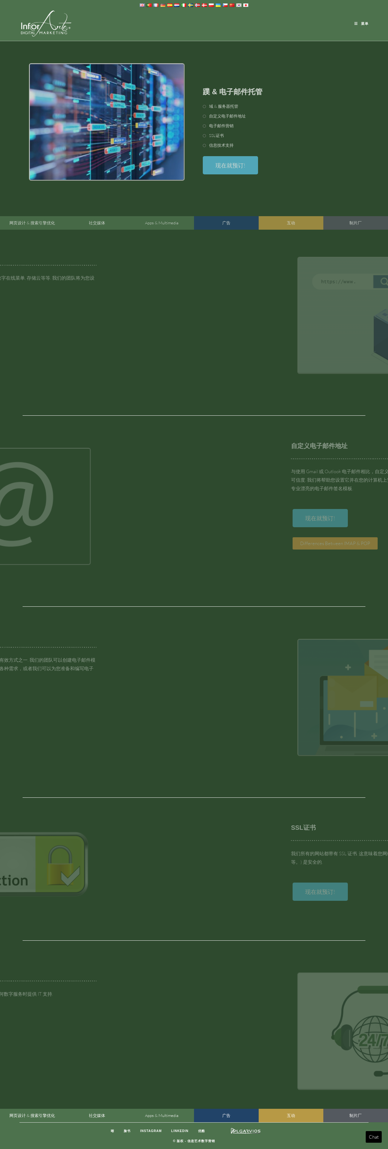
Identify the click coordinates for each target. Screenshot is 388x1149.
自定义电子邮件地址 (227, 115)
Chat (374, 1137)
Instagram (151, 1131)
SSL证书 (216, 135)
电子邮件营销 (221, 125)
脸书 (127, 1131)
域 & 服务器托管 (223, 106)
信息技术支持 (221, 145)
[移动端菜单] (361, 23)
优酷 (201, 1131)
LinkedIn (179, 1131)
